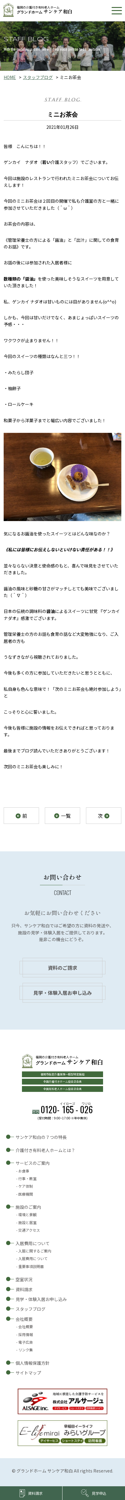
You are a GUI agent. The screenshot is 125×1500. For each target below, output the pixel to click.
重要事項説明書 (31, 1266)
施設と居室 (27, 1222)
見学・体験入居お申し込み (62, 992)
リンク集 (25, 1349)
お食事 (23, 1170)
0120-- (67, 1109)
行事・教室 (27, 1178)
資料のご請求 (62, 967)
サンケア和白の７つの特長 (41, 1137)
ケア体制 (25, 1186)
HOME (10, 77)
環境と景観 (27, 1214)
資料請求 (24, 1289)
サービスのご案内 (33, 1163)
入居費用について (33, 1243)
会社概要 (24, 1319)
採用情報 (25, 1334)
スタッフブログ (38, 77)
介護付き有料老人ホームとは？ (45, 1150)
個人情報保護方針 (33, 1363)
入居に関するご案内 (34, 1250)
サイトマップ (28, 1373)
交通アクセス (29, 1230)
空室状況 (24, 1279)
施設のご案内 (28, 1207)
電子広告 (25, 1342)
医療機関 (25, 1194)
